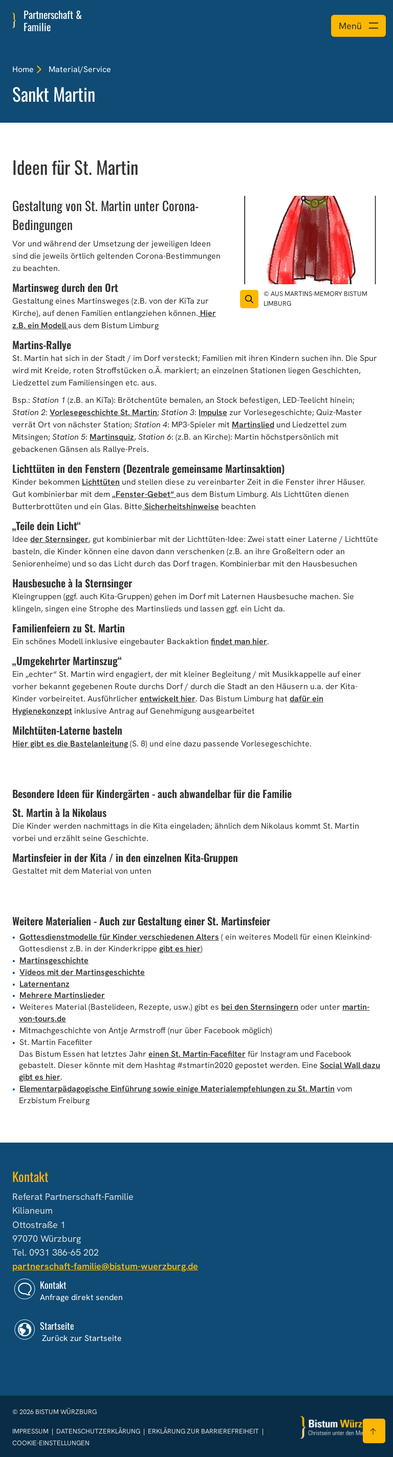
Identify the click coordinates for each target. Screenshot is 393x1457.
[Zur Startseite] (340, 1427)
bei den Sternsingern (259, 1006)
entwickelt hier (167, 698)
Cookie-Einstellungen (51, 1443)
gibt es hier (180, 948)
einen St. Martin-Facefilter (197, 1054)
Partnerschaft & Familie (53, 20)
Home (23, 69)
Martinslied (253, 424)
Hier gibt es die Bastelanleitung (70, 743)
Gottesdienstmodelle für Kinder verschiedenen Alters (119, 936)
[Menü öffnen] (358, 26)
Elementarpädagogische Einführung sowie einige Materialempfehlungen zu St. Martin (177, 1088)
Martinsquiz (112, 436)
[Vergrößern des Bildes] (249, 299)
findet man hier (239, 641)
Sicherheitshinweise (180, 506)
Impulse (213, 412)
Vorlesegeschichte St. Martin (103, 412)
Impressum (31, 1431)
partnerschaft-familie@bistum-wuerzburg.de (105, 1266)
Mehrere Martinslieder (62, 995)
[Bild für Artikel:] (310, 240)
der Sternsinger (59, 539)
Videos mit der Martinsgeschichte (82, 972)
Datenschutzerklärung (99, 1431)
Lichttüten (101, 481)
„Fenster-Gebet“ (144, 494)
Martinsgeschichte (54, 960)
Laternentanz (44, 983)
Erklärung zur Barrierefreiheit (203, 1431)
